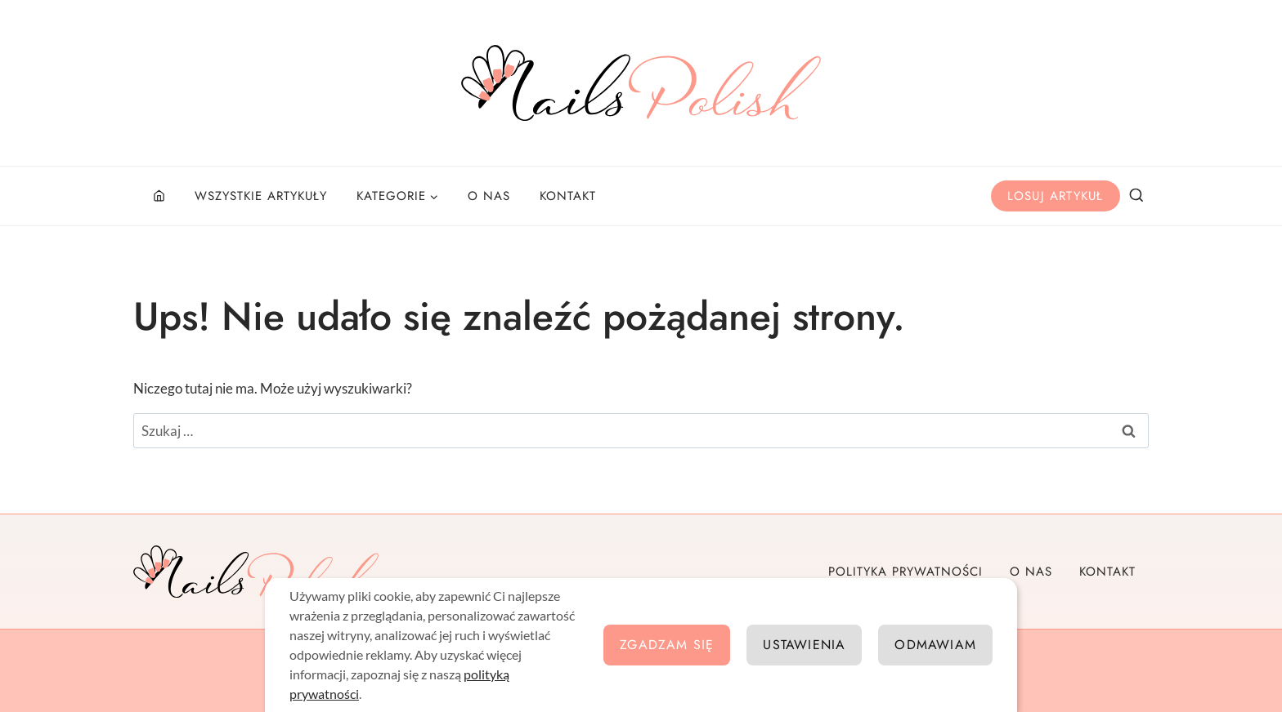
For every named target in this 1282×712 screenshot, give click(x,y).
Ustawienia (804, 644)
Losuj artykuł (1055, 196)
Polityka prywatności (905, 572)
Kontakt (568, 196)
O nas (489, 196)
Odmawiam (935, 644)
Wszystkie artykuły (261, 196)
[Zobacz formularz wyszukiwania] (1136, 196)
